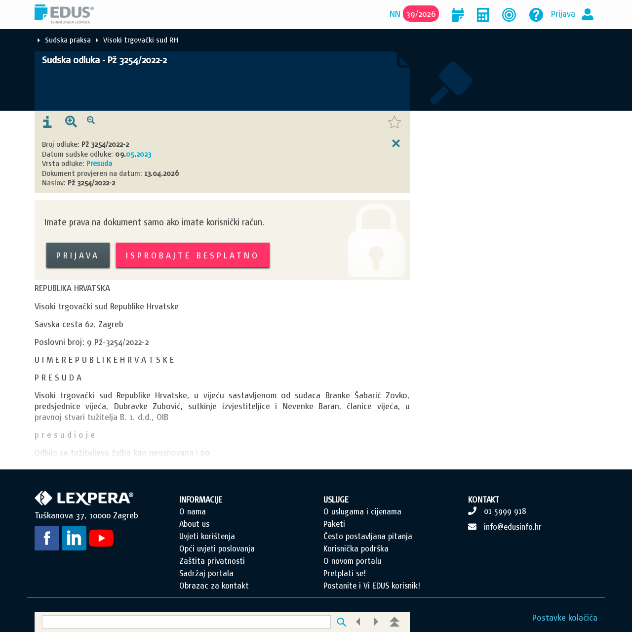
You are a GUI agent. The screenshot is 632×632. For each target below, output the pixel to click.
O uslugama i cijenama (362, 511)
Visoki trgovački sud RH (140, 39)
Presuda (99, 163)
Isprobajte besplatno (193, 255)
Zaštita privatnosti (212, 561)
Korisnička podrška (356, 548)
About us (194, 524)
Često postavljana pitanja (367, 536)
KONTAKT (483, 500)
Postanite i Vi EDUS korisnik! (371, 585)
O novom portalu (352, 561)
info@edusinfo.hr (513, 527)
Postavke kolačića (564, 617)
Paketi (334, 524)
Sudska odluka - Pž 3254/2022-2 (104, 60)
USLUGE (336, 500)
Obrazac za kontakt (214, 585)
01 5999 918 (505, 511)
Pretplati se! (344, 573)
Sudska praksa (68, 39)
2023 (143, 154)
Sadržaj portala (206, 573)
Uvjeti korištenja (207, 536)
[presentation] (47, 122)
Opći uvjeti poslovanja (217, 548)
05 (130, 154)
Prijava (563, 13)
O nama (192, 511)
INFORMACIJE (200, 500)
